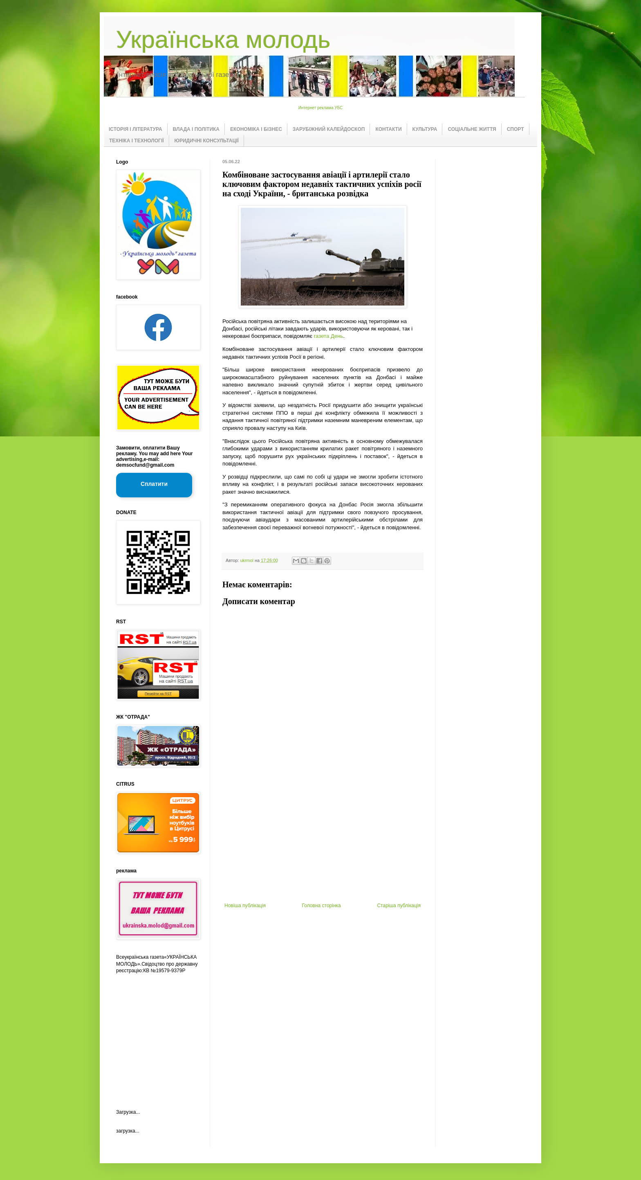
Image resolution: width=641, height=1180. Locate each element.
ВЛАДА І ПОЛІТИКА (196, 129)
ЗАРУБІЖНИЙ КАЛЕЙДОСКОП (329, 129)
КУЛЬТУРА (424, 129)
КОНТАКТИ (388, 129)
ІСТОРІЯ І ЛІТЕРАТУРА (135, 129)
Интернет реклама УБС (320, 108)
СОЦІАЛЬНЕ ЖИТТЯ (472, 129)
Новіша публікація (245, 905)
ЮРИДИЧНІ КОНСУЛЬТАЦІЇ (207, 141)
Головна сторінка (321, 905)
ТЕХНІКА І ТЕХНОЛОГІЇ (136, 141)
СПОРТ (515, 129)
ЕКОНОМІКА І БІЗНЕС (256, 129)
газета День (328, 336)
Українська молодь (223, 39)
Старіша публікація (399, 905)
